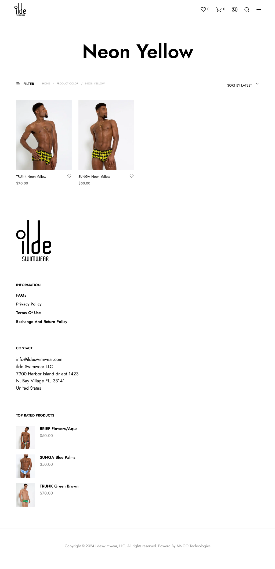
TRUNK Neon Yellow (31, 176)
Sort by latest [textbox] (239, 85)
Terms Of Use (28, 313)
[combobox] (228, 84)
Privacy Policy (28, 304)
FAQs (21, 295)
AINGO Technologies (193, 546)
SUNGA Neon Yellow (94, 176)
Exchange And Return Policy (41, 322)
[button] (204, 9)
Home (46, 83)
